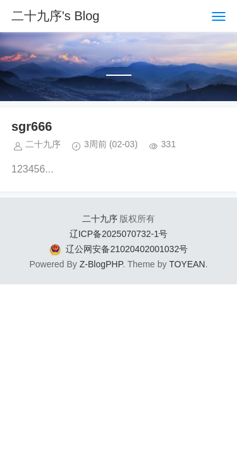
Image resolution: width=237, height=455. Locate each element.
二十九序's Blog (55, 16)
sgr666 (31, 126)
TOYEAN (187, 264)
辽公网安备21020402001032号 (127, 249)
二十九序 (100, 219)
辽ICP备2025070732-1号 (119, 234)
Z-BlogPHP (101, 264)
